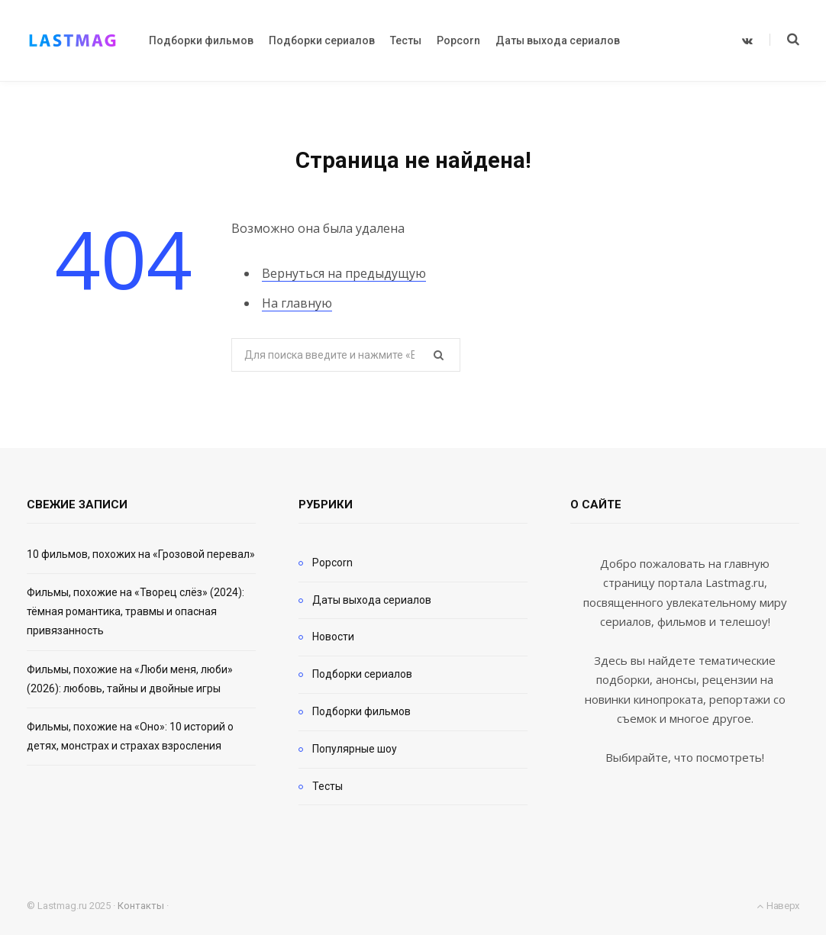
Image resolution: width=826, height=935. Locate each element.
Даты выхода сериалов (371, 600)
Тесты (327, 786)
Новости (333, 636)
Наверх (778, 905)
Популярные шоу (354, 749)
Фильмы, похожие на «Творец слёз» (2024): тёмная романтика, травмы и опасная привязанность (135, 611)
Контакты (141, 905)
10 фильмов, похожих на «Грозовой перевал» (141, 554)
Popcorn (332, 562)
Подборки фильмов (361, 711)
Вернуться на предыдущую (344, 273)
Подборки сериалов (362, 674)
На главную (297, 303)
